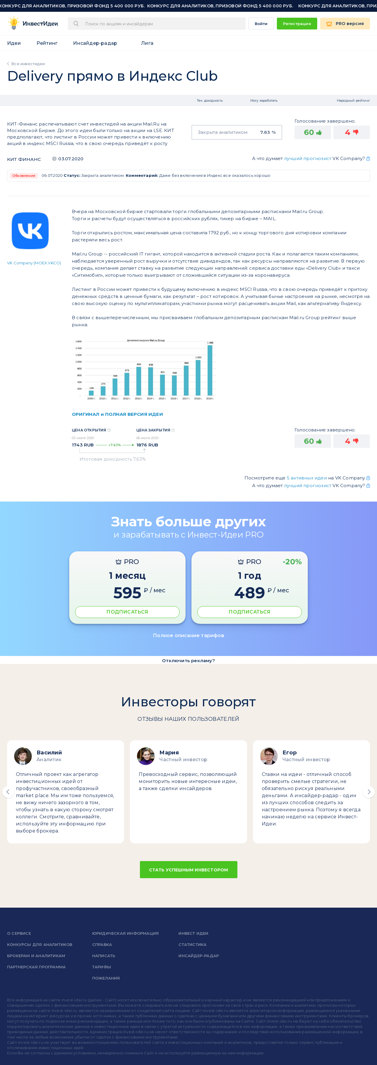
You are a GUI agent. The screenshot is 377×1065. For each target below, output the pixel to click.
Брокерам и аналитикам (36, 955)
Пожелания (106, 978)
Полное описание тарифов (188, 635)
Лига (147, 43)
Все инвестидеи (28, 63)
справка (102, 944)
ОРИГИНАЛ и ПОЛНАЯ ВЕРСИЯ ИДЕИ (117, 414)
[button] (8, 792)
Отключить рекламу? (188, 660)
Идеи (14, 43)
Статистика (192, 944)
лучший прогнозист (307, 158)
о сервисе (19, 933)
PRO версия (350, 23)
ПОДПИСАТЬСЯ (127, 612)
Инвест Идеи (193, 933)
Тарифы (101, 967)
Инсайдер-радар (95, 43)
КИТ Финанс (24, 159)
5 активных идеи (307, 478)
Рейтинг (47, 43)
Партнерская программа (36, 967)
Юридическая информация (125, 933)
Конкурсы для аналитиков (39, 944)
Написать (103, 955)
